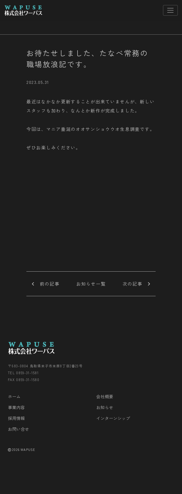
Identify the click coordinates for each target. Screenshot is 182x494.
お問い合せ (18, 429)
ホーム (14, 396)
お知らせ (104, 407)
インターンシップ (113, 418)
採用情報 (16, 418)
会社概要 (104, 396)
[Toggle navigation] (170, 10)
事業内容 (16, 407)
